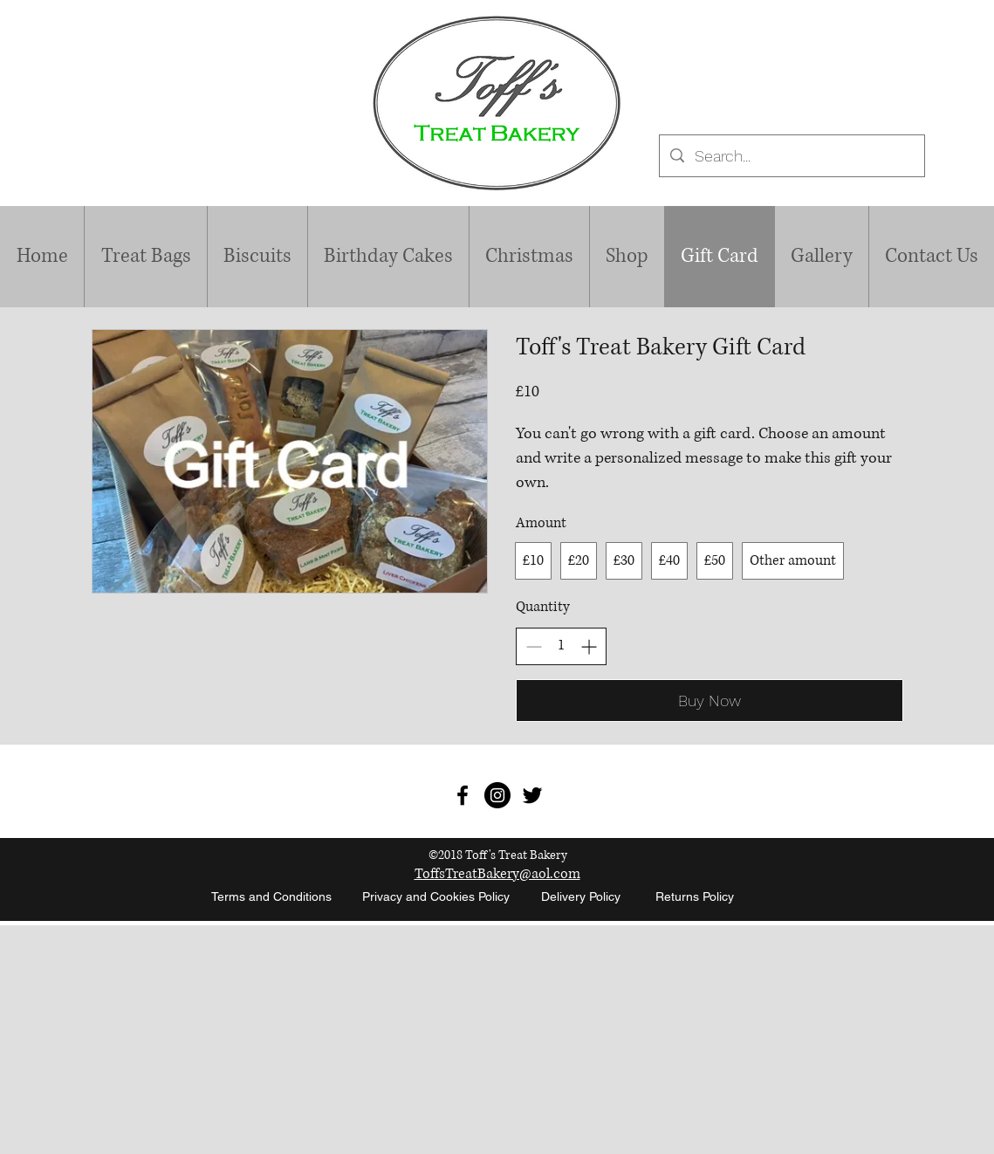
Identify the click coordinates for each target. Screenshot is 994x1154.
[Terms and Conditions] (272, 897)
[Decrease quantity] (533, 646)
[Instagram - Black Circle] (497, 795)
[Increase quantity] (588, 646)
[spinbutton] (561, 645)
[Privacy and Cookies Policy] (436, 897)
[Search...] (791, 156)
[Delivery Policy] (581, 897)
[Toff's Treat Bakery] (462, 795)
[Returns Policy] (694, 897)
